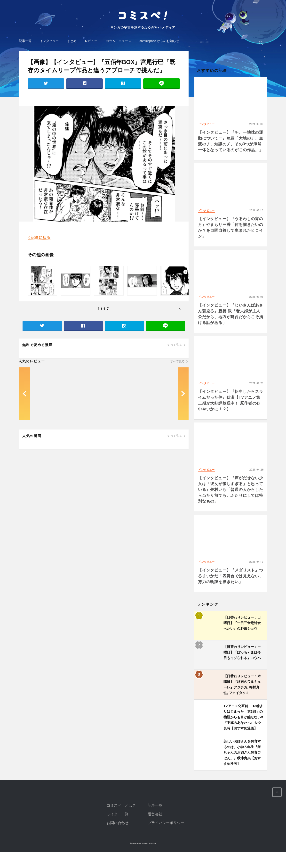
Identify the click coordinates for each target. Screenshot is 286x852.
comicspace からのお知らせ (159, 41)
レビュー (91, 41)
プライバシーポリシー (166, 823)
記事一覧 (25, 41)
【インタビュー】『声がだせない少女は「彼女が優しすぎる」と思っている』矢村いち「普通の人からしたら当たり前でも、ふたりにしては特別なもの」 (230, 489)
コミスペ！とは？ (121, 805)
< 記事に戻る (39, 237)
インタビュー (49, 41)
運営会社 (155, 814)
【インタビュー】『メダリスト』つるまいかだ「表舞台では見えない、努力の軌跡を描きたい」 (230, 576)
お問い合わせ (117, 823)
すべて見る (174, 345)
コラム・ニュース (118, 41)
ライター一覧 (117, 814)
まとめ (72, 41)
